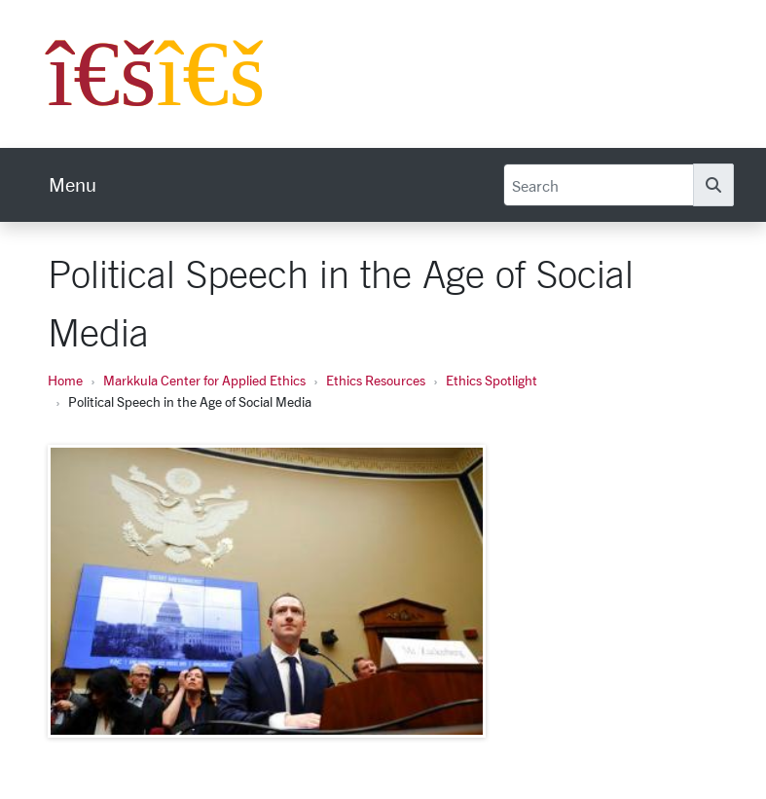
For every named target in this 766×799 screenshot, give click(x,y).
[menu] (72, 184)
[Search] (598, 184)
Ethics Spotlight (491, 380)
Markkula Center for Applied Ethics (204, 380)
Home (65, 380)
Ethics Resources (375, 380)
